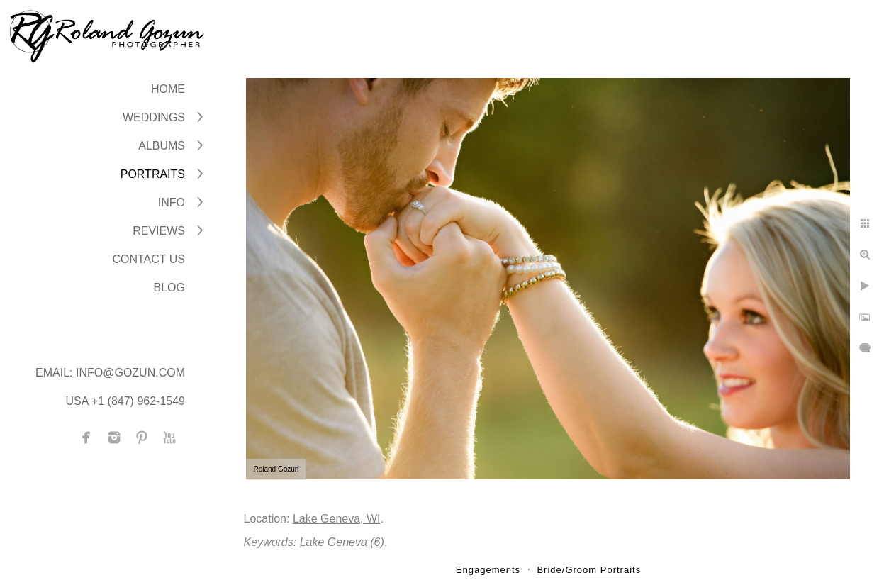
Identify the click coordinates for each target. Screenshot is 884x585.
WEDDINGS (154, 117)
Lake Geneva (333, 542)
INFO (171, 202)
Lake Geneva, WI (337, 519)
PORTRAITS (153, 174)
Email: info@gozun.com (110, 373)
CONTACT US (148, 259)
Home (168, 89)
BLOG (169, 288)
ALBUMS (161, 146)
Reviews (159, 231)
